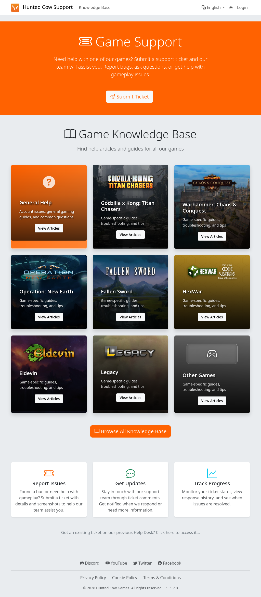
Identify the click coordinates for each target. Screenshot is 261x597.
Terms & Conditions (162, 577)
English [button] (212, 7)
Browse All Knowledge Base (131, 431)
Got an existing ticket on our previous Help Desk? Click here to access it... (130, 532)
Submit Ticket (129, 96)
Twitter (142, 563)
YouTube (116, 563)
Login (242, 7)
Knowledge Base (95, 7)
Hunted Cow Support (42, 8)
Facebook (169, 563)
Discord (89, 563)
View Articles (49, 228)
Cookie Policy (124, 577)
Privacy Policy (93, 577)
